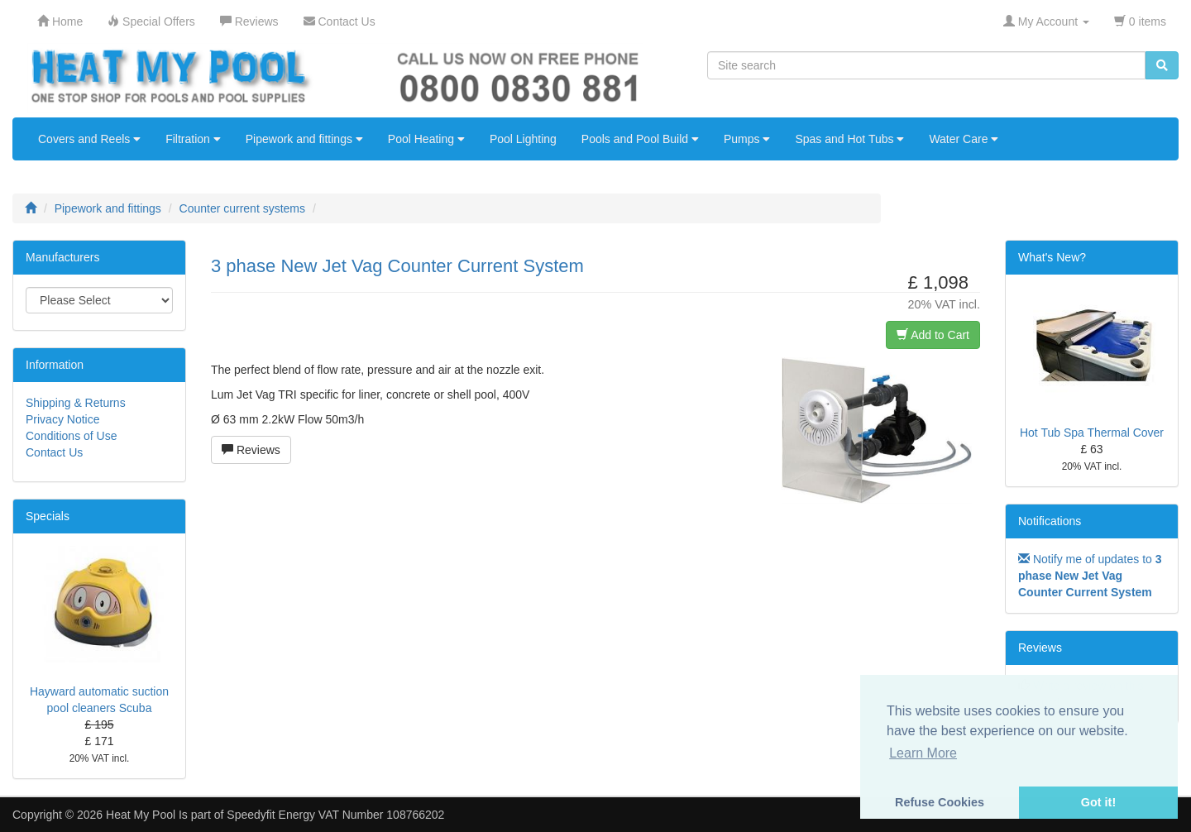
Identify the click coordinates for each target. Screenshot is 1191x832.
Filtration (193, 139)
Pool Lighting (523, 139)
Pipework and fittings (304, 139)
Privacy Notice (62, 419)
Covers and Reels (89, 139)
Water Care (963, 139)
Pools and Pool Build (640, 139)
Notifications (1049, 521)
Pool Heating (426, 139)
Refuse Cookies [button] (939, 802)
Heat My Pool (140, 814)
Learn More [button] (923, 753)
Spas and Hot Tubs (849, 139)
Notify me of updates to (1090, 575)
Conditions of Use (71, 435)
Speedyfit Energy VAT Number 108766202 (335, 814)
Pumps (747, 139)
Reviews (251, 450)
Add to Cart (933, 335)
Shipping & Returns (76, 402)
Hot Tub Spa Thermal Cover (1092, 432)
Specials (47, 516)
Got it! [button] (1098, 802)
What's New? (1052, 257)
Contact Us (54, 452)
